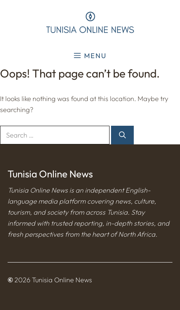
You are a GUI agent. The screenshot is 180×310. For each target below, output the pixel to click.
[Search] (122, 135)
